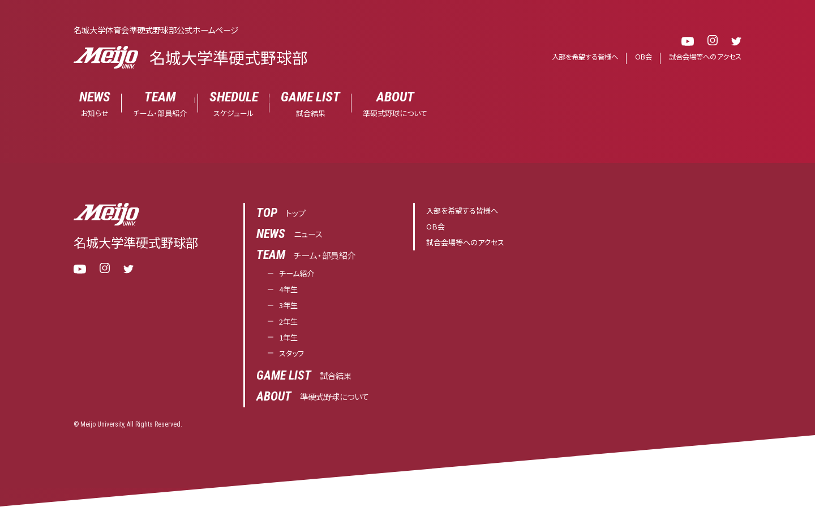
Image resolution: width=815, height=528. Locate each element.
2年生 (290, 325)
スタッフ (293, 359)
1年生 (290, 342)
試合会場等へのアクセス (702, 57)
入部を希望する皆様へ (576, 57)
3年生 (290, 308)
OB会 (637, 57)
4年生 (290, 291)
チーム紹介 (299, 274)
